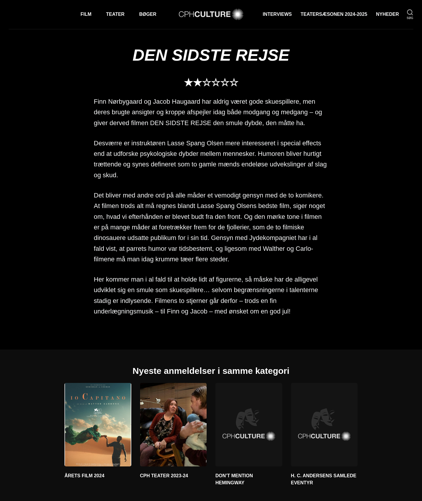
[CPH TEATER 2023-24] (173, 424)
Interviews (277, 14)
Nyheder (387, 14)
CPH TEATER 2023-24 (164, 475)
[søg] (410, 14)
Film (86, 14)
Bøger (147, 14)
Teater (115, 14)
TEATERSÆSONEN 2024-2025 (334, 14)
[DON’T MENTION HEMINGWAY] (248, 424)
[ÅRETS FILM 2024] (97, 424)
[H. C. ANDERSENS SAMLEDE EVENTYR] (324, 424)
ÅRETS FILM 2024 (84, 475)
